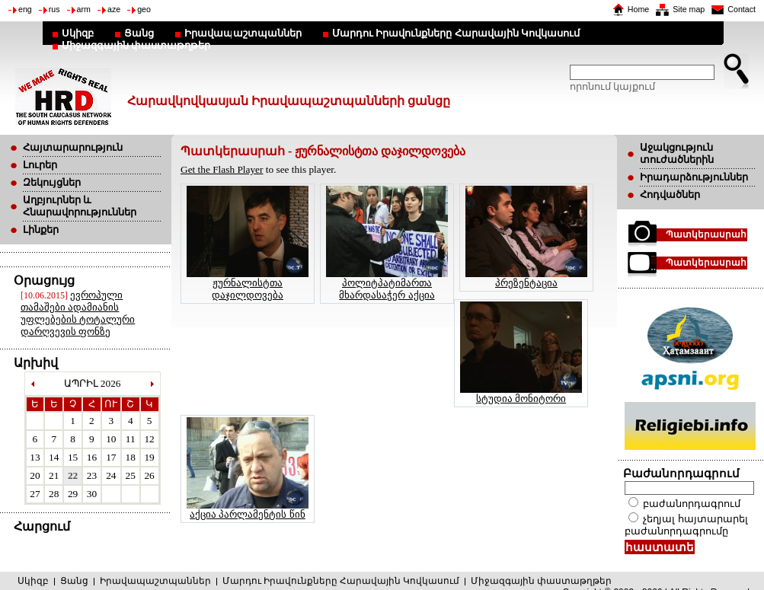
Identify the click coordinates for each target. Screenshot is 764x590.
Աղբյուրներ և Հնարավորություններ (79, 206)
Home (638, 9)
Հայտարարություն (73, 147)
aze (113, 9)
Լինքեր (41, 229)
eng (25, 9)
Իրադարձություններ (694, 177)
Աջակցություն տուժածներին (677, 153)
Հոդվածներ (670, 194)
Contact (741, 9)
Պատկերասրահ (706, 234)
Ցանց (139, 33)
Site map (689, 9)
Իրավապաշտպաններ (243, 33)
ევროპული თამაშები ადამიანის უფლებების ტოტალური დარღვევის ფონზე (78, 313)
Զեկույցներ (52, 182)
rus (54, 9)
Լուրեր (40, 165)
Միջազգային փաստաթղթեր (136, 45)
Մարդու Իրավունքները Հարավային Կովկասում (456, 33)
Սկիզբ (78, 33)
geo (144, 9)
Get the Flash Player (222, 169)
